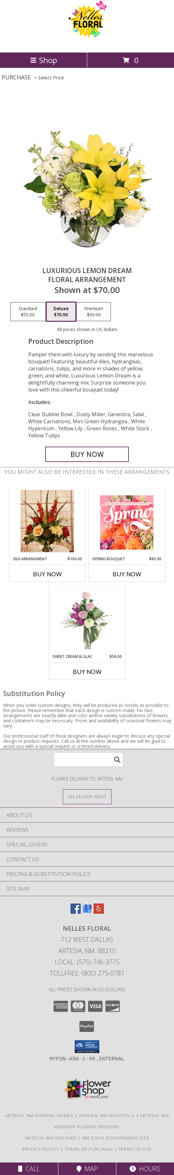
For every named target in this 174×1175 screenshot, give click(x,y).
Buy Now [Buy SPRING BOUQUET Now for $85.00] (126, 574)
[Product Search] (88, 759)
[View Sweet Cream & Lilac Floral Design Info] (87, 620)
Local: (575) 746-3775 (87, 962)
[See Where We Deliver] (87, 796)
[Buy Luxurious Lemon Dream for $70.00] (87, 454)
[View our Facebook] (75, 911)
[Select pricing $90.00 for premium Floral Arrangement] (94, 312)
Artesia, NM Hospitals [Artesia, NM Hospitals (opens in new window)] (107, 1115)
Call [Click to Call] (29, 1168)
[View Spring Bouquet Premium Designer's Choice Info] (126, 522)
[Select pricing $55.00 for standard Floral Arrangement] (28, 312)
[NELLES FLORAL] (87, 43)
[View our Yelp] (99, 911)
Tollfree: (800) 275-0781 (87, 973)
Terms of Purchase (89, 1149)
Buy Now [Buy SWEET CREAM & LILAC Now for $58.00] (87, 672)
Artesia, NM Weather (51, 1138)
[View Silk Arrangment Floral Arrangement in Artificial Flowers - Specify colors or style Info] (47, 522)
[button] (87, 1046)
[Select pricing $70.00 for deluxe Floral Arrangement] (61, 312)
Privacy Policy (40, 1149)
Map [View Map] (87, 1168)
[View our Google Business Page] (87, 911)
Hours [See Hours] (145, 1168)
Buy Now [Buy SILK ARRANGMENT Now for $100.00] (47, 574)
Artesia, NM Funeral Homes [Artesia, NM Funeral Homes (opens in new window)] (39, 1115)
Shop (43, 60)
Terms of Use (135, 1149)
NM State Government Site (115, 1138)
